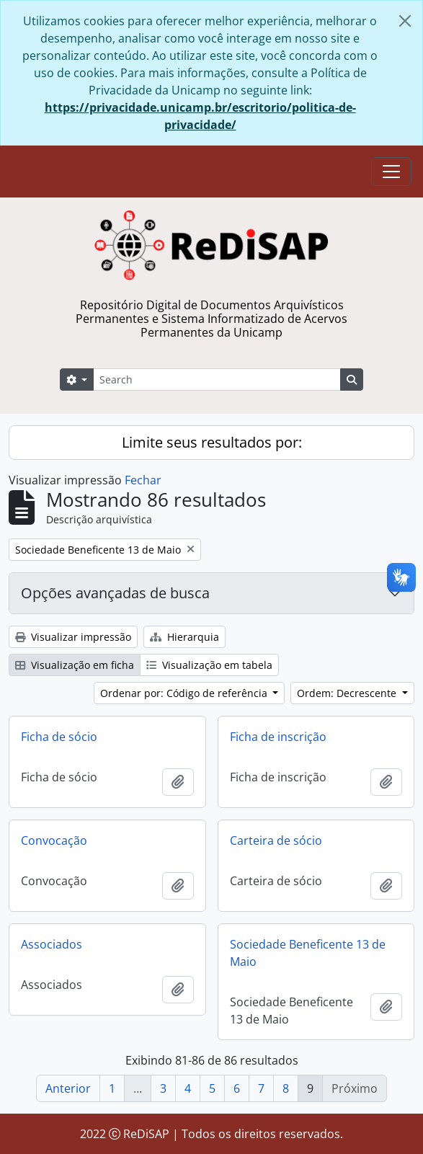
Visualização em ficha (74, 665)
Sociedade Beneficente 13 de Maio (308, 952)
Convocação (54, 840)
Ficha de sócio (59, 737)
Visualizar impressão (73, 637)
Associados (51, 944)
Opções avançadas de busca (115, 593)
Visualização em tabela (209, 665)
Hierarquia (184, 637)
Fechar (143, 480)
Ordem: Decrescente (348, 693)
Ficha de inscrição (278, 737)
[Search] (217, 379)
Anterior (68, 1088)
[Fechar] (405, 21)
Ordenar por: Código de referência (185, 693)
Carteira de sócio (276, 840)
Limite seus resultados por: (212, 442)
